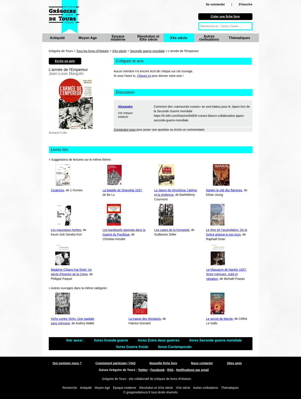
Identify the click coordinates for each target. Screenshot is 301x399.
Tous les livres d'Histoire (92, 51)
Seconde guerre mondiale (147, 51)
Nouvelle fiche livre (163, 363)
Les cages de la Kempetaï (171, 230)
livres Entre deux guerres (159, 340)
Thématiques (239, 38)
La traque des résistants (145, 318)
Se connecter (215, 4)
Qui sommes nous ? (67, 363)
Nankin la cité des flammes (224, 190)
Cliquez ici (144, 75)
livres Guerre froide (132, 347)
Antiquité (57, 38)
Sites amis (234, 363)
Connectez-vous (125, 129)
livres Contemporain (175, 347)
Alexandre (125, 106)
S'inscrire (245, 4)
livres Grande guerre (111, 340)
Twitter (143, 370)
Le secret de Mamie (219, 318)
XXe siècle (178, 38)
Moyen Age (87, 38)
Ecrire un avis (65, 61)
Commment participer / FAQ (116, 363)
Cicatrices (57, 190)
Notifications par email (192, 370)
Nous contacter (202, 363)
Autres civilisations (209, 38)
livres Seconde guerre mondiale (215, 340)
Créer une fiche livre (225, 16)
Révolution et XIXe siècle (148, 38)
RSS (170, 370)
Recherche (69, 387)
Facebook (157, 370)
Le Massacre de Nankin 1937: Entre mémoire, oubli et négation (226, 274)
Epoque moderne (118, 38)
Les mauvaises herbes (66, 230)
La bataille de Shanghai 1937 (122, 190)
